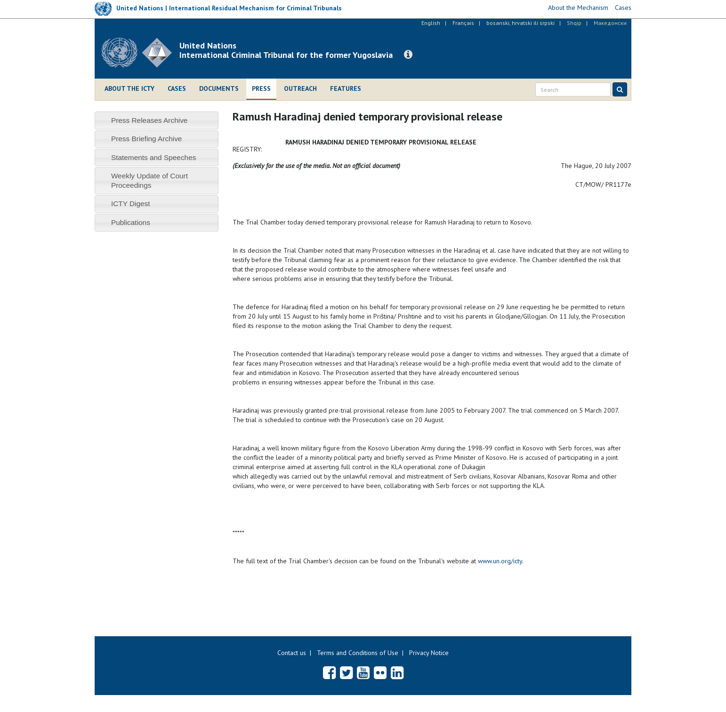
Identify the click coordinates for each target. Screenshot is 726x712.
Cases (177, 88)
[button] (408, 54)
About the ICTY (129, 88)
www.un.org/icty (500, 561)
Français (463, 22)
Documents (219, 88)
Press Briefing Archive (146, 139)
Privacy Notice (429, 652)
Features (345, 88)
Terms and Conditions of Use (357, 652)
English (430, 22)
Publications (130, 222)
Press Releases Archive (149, 120)
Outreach (300, 88)
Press (261, 88)
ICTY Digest (130, 204)
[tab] (156, 120)
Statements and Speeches (153, 157)
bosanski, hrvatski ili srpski (520, 22)
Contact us (291, 652)
